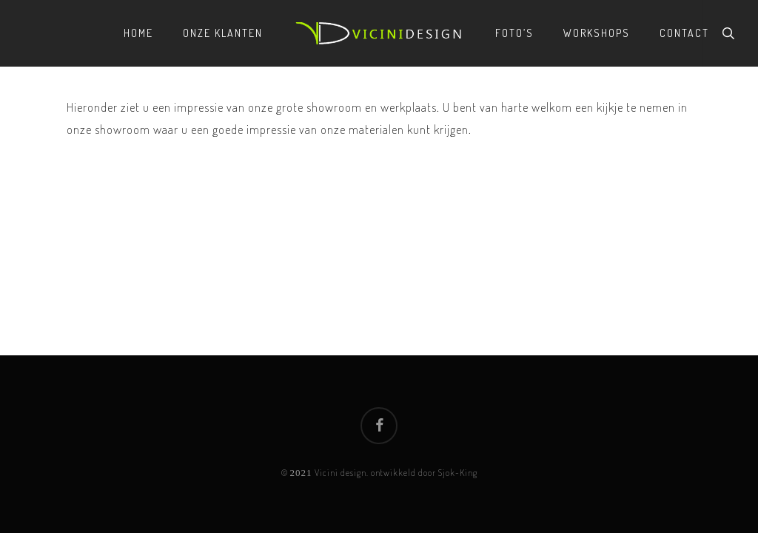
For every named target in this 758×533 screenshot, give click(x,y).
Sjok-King (457, 472)
